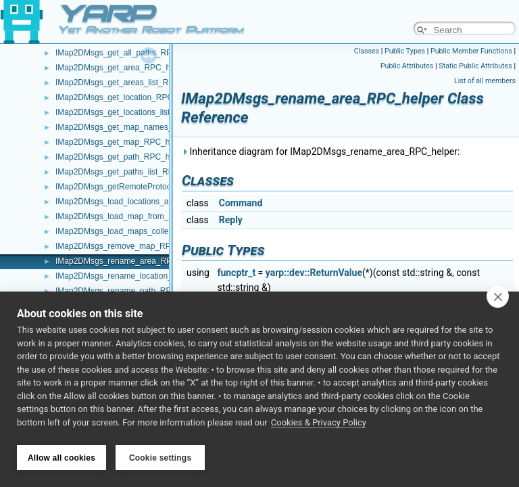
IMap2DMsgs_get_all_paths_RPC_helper (130, 52)
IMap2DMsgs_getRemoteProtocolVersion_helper (143, 186)
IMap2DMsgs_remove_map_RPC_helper (129, 246)
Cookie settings (160, 458)
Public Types (405, 51)
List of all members (485, 80)
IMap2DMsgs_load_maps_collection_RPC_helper (144, 231)
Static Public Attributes (475, 66)
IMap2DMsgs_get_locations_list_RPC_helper (136, 112)
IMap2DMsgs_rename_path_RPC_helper (129, 291)
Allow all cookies (61, 458)
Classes (366, 51)
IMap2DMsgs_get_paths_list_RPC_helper (130, 172)
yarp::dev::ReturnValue (314, 272)
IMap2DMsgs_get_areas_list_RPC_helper (131, 82)
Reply (231, 219)
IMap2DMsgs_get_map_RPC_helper (121, 142)
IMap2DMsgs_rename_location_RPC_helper (135, 276)
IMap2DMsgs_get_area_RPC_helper (122, 67)
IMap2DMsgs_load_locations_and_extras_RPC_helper (154, 201)
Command (241, 203)
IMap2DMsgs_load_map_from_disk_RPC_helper (143, 216)
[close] (498, 298)
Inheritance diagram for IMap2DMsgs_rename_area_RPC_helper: (320, 151)
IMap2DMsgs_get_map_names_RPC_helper (136, 127)
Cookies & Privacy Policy (318, 425)
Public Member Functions (471, 51)
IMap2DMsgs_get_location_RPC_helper (127, 97)
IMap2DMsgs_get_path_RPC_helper (121, 157)
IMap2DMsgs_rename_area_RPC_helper (130, 261)
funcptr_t (236, 272)
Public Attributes (407, 66)
